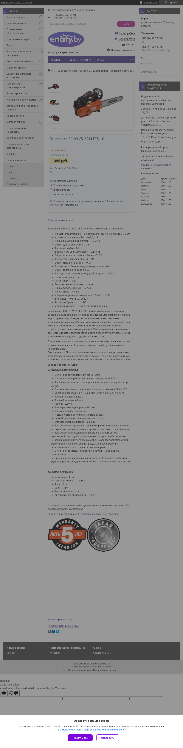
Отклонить (107, 737)
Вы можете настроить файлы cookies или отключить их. (90, 729)
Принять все (80, 737)
